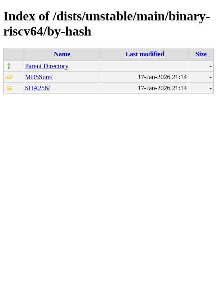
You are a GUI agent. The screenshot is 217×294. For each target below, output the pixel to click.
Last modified (145, 54)
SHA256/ (37, 88)
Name (62, 54)
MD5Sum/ (39, 77)
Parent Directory (46, 65)
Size (201, 54)
